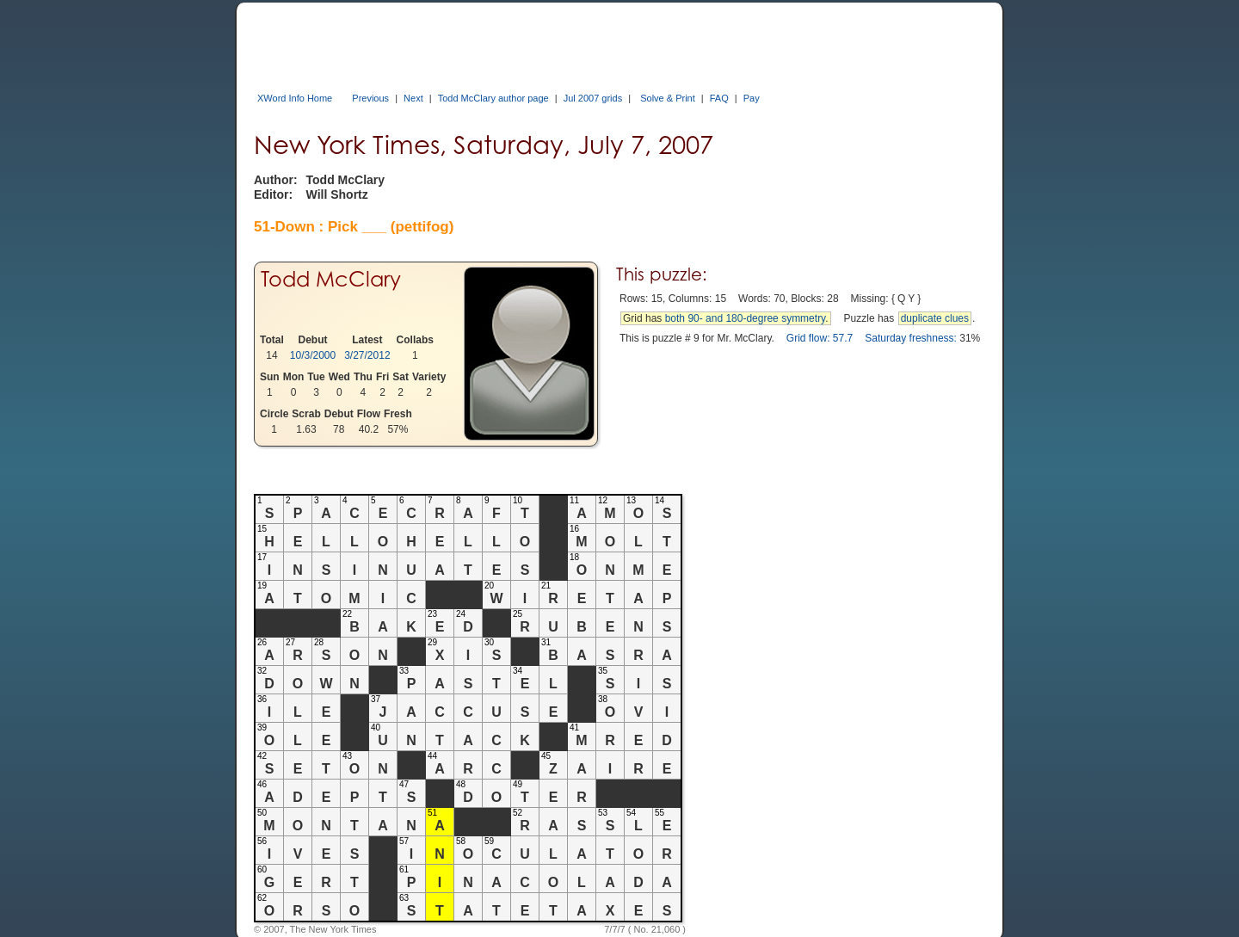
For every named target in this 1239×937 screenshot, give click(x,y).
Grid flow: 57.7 (819, 338)
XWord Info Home (294, 98)
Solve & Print (667, 98)
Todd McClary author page (493, 98)
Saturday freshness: (911, 338)
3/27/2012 (367, 355)
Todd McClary (331, 279)
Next (413, 98)
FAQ (719, 98)
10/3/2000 (313, 355)
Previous (370, 98)
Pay (751, 98)
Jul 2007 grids (593, 98)
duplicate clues (935, 318)
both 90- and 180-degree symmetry (745, 318)
